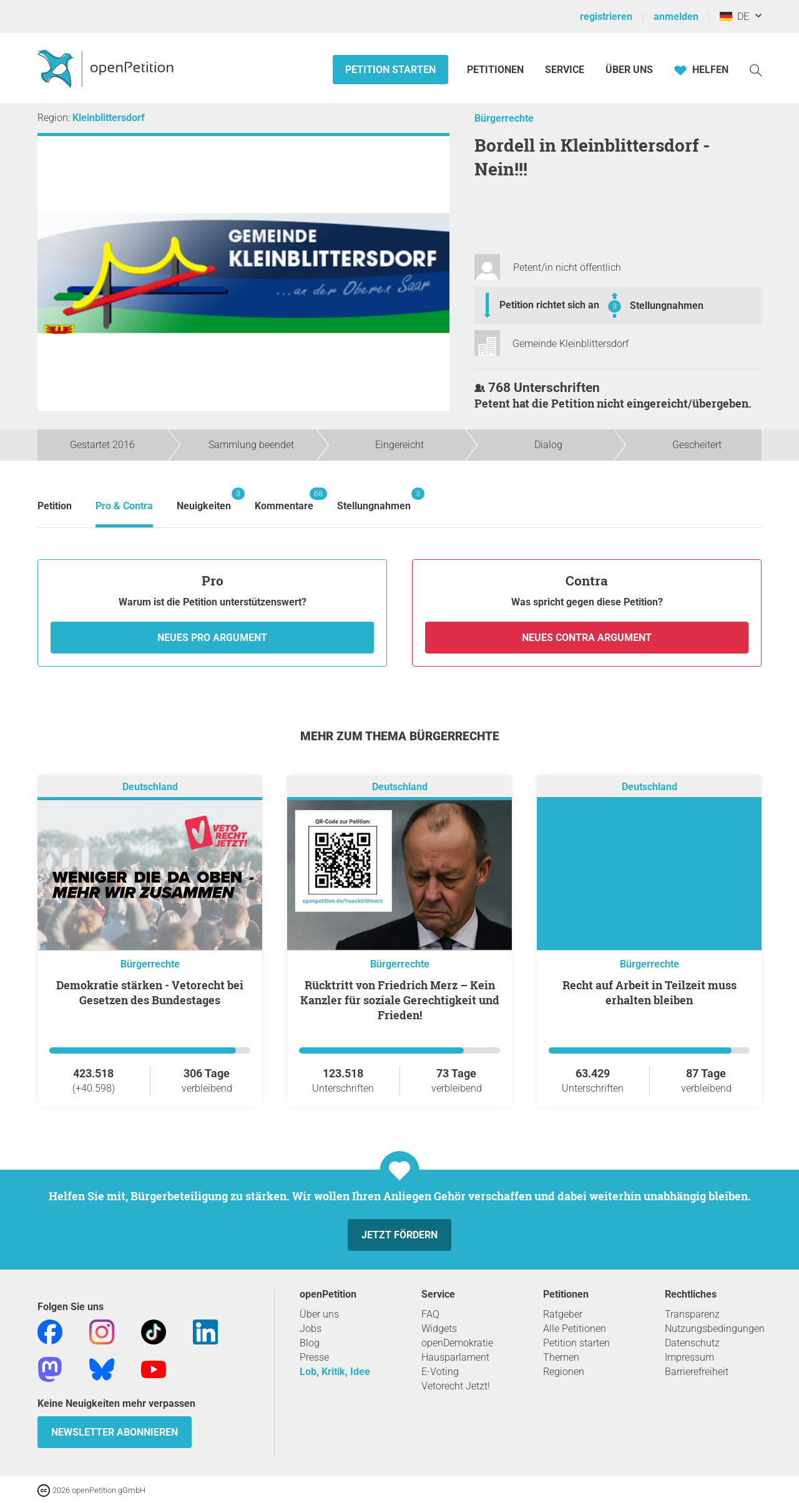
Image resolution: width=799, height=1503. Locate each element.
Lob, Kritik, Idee (335, 1372)
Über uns (319, 1314)
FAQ (430, 1314)
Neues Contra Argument (587, 638)
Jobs (310, 1328)
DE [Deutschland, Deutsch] (734, 16)
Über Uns (629, 70)
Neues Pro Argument (212, 638)
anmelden (676, 16)
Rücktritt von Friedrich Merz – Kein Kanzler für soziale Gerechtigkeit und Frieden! (399, 999)
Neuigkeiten (204, 499)
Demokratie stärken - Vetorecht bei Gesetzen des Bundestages (149, 992)
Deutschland (150, 787)
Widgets (439, 1328)
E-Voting (440, 1372)
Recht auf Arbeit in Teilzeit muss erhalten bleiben (649, 992)
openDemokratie (457, 1343)
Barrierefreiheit (696, 1372)
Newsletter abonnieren (114, 1432)
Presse (314, 1357)
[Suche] (756, 69)
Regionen (563, 1372)
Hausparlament (455, 1357)
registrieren (606, 16)
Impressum (689, 1357)
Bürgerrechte (504, 118)
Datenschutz (692, 1343)
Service (564, 70)
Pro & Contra (124, 506)
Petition (54, 506)
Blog (310, 1343)
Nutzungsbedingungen (715, 1328)
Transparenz (692, 1314)
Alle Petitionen (574, 1328)
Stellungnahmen (666, 305)
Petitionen (496, 70)
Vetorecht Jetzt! (455, 1386)
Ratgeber (562, 1314)
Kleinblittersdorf (108, 118)
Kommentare (284, 499)
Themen (561, 1357)
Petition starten (390, 70)
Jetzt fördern (399, 1235)
